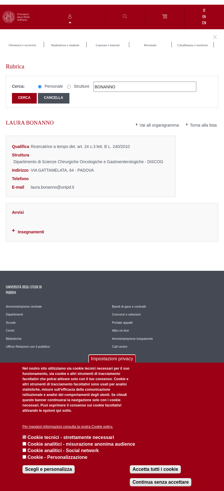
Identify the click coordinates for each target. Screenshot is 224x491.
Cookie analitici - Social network (63, 450)
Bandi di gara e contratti (129, 306)
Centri (10, 330)
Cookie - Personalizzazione (57, 457)
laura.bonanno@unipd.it (52, 187)
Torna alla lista (203, 125)
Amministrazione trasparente (132, 338)
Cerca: (18, 86)
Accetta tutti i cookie (155, 469)
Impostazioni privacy (112, 358)
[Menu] (164, 16)
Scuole (11, 322)
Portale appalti (122, 322)
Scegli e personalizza (48, 469)
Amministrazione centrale (24, 306)
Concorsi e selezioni (126, 314)
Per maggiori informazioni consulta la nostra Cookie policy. (67, 427)
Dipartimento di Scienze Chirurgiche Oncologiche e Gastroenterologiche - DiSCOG (88, 161)
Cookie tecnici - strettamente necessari (70, 437)
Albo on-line (120, 330)
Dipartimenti (14, 314)
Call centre (119, 346)
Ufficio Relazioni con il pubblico (28, 346)
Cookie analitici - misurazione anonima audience (81, 444)
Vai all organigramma (159, 125)
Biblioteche (14, 338)
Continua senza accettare (160, 482)
